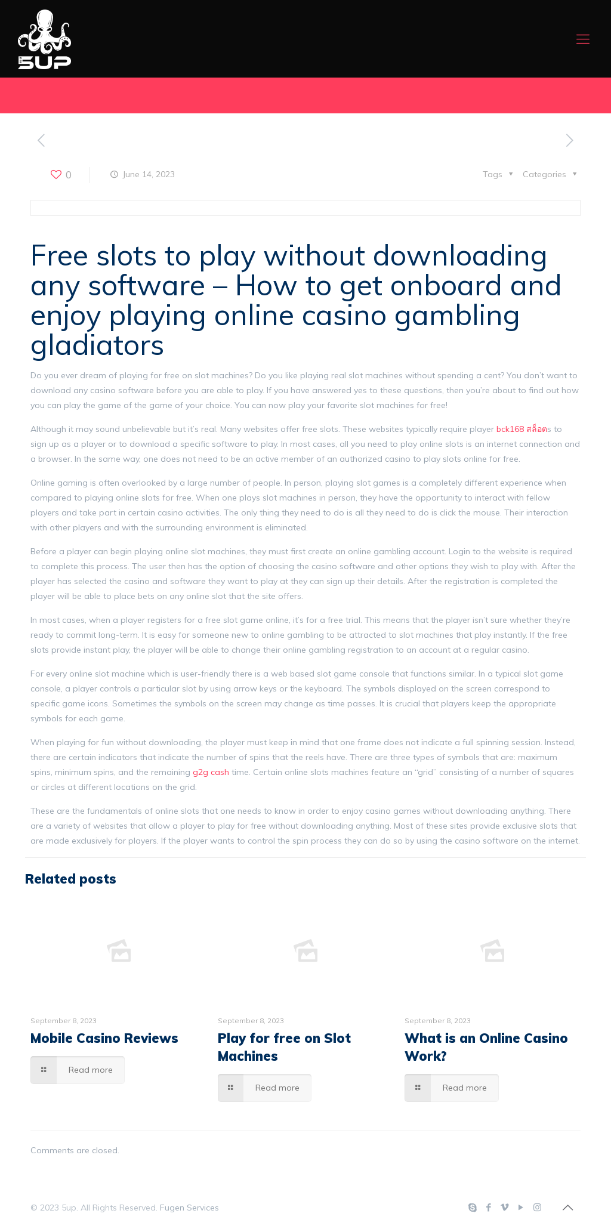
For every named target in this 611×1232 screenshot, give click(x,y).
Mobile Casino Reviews (104, 1038)
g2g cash (211, 772)
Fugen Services (189, 1207)
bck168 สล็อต (521, 429)
